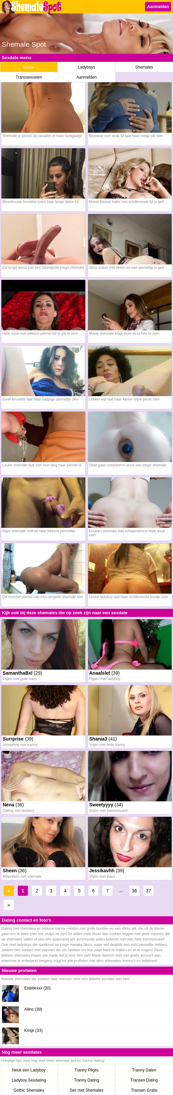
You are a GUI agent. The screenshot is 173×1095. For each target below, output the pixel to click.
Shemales (144, 67)
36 (134, 890)
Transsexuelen (29, 77)
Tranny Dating (86, 1080)
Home (29, 67)
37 (148, 890)
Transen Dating (144, 1080)
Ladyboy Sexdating (29, 1080)
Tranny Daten (144, 1070)
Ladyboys (86, 67)
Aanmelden (158, 6)
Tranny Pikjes (86, 1070)
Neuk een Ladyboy (29, 1070)
